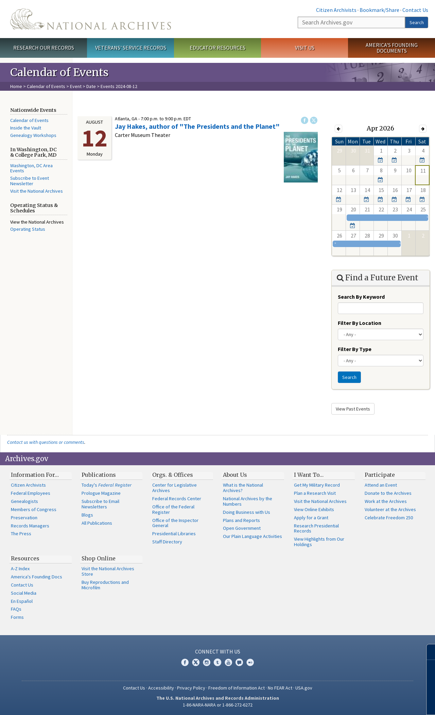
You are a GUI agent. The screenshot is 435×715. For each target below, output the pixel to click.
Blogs (87, 515)
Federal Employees (30, 493)
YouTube (228, 662)
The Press (21, 533)
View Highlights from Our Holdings (319, 541)
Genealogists (24, 501)
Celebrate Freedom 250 (389, 518)
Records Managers (30, 526)
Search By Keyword (361, 296)
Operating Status (27, 229)
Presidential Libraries (174, 533)
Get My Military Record (317, 485)
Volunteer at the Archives (390, 509)
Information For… (35, 474)
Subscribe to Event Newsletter (29, 181)
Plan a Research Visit (315, 493)
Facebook (304, 120)
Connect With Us (217, 651)
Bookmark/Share (379, 9)
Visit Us (304, 47)
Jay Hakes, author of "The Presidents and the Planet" (197, 126)
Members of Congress (33, 509)
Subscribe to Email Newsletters (100, 504)
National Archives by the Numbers (247, 501)
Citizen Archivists (336, 9)
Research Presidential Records (316, 528)
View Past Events (353, 409)
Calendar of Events (46, 86)
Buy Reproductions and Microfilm (105, 585)
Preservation (24, 518)
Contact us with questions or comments (45, 442)
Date (91, 86)
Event (76, 86)
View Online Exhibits (314, 509)
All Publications (97, 523)
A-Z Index (20, 568)
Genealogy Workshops (33, 135)
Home (16, 86)
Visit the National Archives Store (108, 571)
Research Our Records (43, 47)
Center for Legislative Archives (174, 487)
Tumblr (217, 662)
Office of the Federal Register (173, 509)
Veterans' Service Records (130, 47)
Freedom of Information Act (236, 688)
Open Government (242, 528)
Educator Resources (217, 47)
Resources (25, 558)
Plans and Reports (241, 520)
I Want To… (309, 474)
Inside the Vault (25, 128)
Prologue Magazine (101, 493)
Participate (380, 474)
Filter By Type (354, 349)
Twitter (314, 120)
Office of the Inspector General (175, 523)
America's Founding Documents (392, 47)
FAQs (16, 609)
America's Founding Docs (36, 577)
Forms (17, 617)
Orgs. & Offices (172, 474)
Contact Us (415, 9)
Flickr (250, 662)
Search (417, 22)
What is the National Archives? (243, 487)
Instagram (207, 662)
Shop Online (99, 558)
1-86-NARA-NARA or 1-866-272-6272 (218, 705)
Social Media (23, 593)
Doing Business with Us (246, 512)
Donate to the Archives (388, 493)
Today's (107, 485)
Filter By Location (359, 322)
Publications (99, 474)
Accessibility (161, 688)
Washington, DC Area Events (31, 168)
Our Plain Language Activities (252, 536)
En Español (22, 601)
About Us (235, 474)
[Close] (427, 652)
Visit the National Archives (36, 191)
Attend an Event (381, 485)
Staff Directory (167, 542)
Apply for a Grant (311, 518)
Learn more (375, 703)
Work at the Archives (386, 501)
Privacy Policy (191, 688)
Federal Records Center (176, 498)
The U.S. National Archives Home (90, 19)
